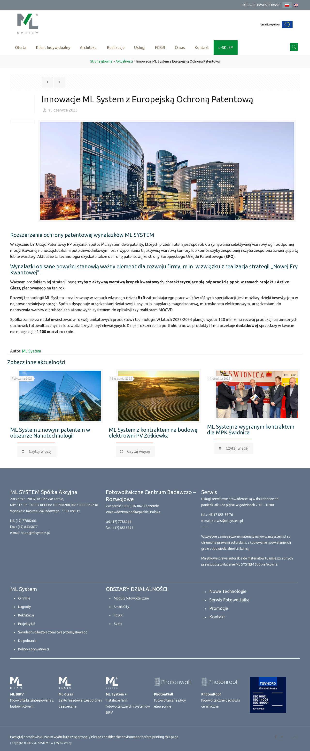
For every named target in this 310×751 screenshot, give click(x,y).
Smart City (121, 607)
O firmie (24, 598)
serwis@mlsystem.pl (227, 521)
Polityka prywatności (33, 649)
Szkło (118, 624)
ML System (31, 351)
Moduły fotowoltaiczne (131, 598)
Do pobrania (27, 641)
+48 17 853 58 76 (220, 515)
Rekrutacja (26, 615)
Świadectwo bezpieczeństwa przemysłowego (52, 632)
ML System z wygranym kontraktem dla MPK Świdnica (250, 429)
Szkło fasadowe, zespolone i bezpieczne (80, 700)
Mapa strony (64, 743)
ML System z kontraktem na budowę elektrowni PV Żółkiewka (153, 433)
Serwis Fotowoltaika (229, 599)
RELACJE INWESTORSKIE (261, 5)
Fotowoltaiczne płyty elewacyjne (170, 700)
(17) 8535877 (28, 527)
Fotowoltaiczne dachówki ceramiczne (220, 700)
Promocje (218, 608)
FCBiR (118, 615)
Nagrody (24, 607)
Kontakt (217, 616)
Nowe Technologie (228, 591)
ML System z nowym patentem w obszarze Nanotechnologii (50, 433)
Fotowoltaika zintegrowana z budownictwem (32, 700)
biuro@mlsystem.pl (35, 533)
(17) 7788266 (26, 521)
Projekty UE (26, 624)
